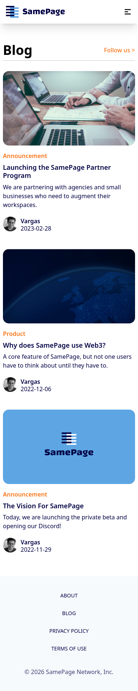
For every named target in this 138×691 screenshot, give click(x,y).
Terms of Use (69, 648)
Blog (69, 613)
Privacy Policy (69, 630)
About (69, 595)
